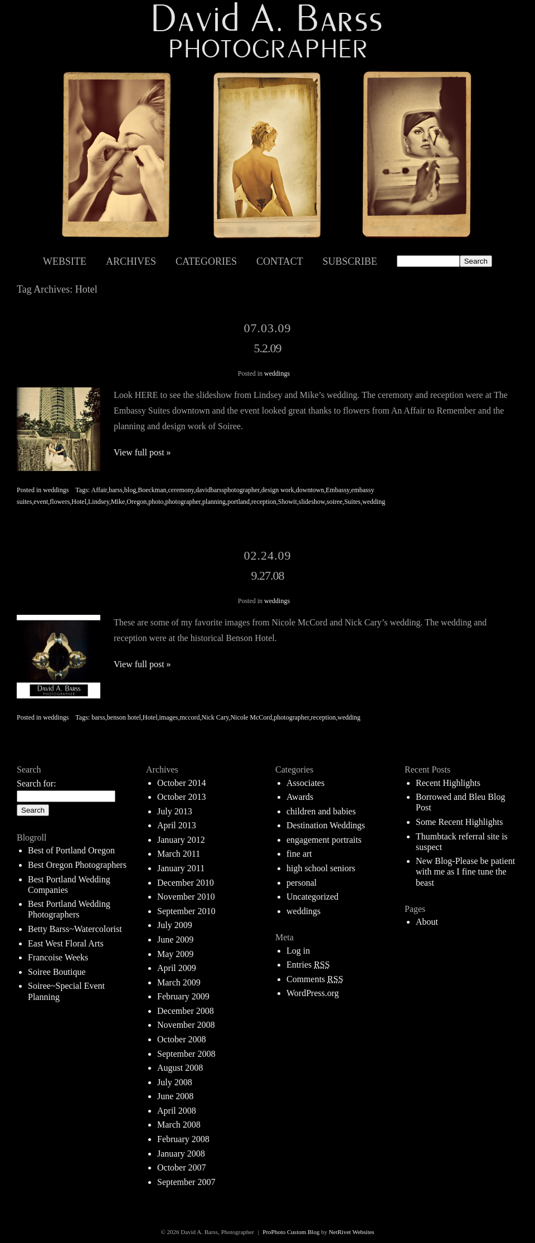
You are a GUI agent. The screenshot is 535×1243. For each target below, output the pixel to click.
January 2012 (181, 839)
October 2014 (181, 783)
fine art (299, 853)
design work (277, 490)
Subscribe (350, 261)
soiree (335, 502)
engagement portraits (324, 839)
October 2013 (181, 797)
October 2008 (181, 1039)
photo (155, 502)
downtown (310, 490)
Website (64, 261)
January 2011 (181, 868)
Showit (287, 502)
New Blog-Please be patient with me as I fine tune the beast (465, 871)
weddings (277, 373)
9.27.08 (267, 575)
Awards (299, 797)
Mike (118, 502)
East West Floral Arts (66, 943)
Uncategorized (312, 896)
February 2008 (183, 1139)
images (168, 717)
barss (116, 490)
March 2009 (179, 982)
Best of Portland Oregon (71, 850)
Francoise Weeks (58, 957)
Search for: (36, 783)
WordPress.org (312, 993)
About (427, 921)
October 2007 (181, 1167)
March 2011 (178, 853)
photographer (183, 502)
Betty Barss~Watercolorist (75, 929)
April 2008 (176, 1110)
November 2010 (186, 896)
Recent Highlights (448, 783)
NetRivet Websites (351, 1232)
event (40, 502)
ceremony (181, 490)
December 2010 (185, 882)
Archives (131, 261)
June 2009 (175, 939)
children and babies (321, 811)
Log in (298, 950)
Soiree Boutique (57, 972)
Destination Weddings (325, 825)
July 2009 (174, 925)
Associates (305, 783)
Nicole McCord (251, 717)
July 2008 (174, 1082)
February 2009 (183, 996)
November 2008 (186, 1025)
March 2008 (179, 1124)
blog (130, 490)
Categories (206, 261)
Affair (99, 490)
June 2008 (175, 1096)
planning (214, 502)
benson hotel (124, 717)
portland (238, 502)
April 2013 (176, 825)
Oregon (137, 502)
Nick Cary (215, 717)
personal (301, 882)
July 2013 (174, 811)
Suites (352, 502)
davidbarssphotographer (228, 490)
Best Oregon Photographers (77, 865)
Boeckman (152, 490)
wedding (373, 502)
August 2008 (180, 1067)
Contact (279, 261)
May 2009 (175, 954)
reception (263, 502)
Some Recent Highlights (459, 822)
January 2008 (181, 1153)
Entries (308, 964)
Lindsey (98, 502)
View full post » (142, 452)
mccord (190, 717)
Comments (314, 979)
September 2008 (186, 1054)
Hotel (78, 502)
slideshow (312, 502)
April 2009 (176, 968)
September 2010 (186, 911)
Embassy (338, 490)
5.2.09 (267, 348)
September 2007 (186, 1182)
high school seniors (321, 868)
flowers (60, 502)
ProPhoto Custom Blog (290, 1232)
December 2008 (185, 1011)
